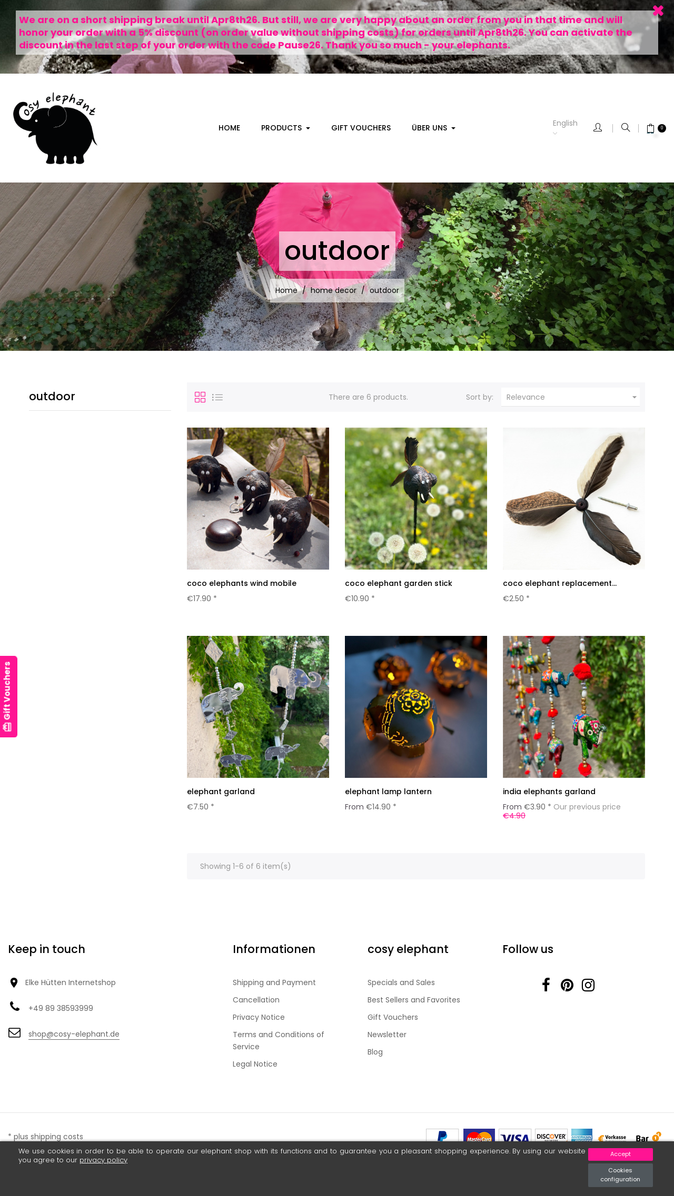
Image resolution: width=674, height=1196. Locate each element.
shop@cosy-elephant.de (74, 1038)
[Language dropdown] (573, 128)
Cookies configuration (620, 1175)
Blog (375, 1056)
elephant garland (221, 793)
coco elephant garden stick (398, 583)
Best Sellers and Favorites (414, 1004)
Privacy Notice (259, 1021)
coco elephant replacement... (560, 583)
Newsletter (387, 1038)
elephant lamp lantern (388, 793)
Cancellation (256, 1004)
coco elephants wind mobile (241, 583)
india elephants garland (549, 793)
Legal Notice (255, 1068)
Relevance (573, 397)
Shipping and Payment (274, 986)
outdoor (52, 396)
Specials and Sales (401, 986)
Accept (620, 1154)
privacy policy (103, 1160)
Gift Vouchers (393, 1021)
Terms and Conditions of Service (278, 1044)
